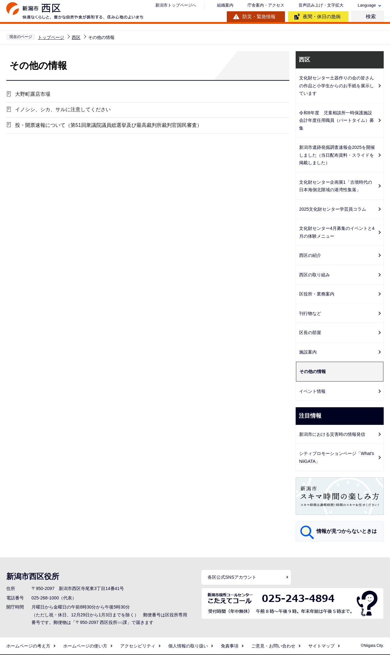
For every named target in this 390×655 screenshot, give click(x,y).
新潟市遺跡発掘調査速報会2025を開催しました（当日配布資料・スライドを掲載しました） (337, 155)
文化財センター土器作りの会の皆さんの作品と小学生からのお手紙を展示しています (336, 85)
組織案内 (225, 5)
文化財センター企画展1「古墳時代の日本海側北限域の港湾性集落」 (335, 186)
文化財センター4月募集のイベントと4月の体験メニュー (337, 232)
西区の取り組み (314, 274)
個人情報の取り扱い (188, 645)
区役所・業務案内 (316, 293)
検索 (371, 16)
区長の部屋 (310, 332)
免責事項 (229, 645)
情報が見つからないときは (346, 531)
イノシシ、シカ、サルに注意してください (62, 110)
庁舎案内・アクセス (266, 5)
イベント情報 (312, 391)
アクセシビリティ (137, 645)
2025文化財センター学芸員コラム (332, 209)
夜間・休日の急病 (322, 16)
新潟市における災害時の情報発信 (332, 434)
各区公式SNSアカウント (232, 577)
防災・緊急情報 (259, 16)
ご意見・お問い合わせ (273, 645)
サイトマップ (321, 645)
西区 (76, 37)
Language (367, 5)
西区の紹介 (310, 255)
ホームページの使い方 (85, 645)
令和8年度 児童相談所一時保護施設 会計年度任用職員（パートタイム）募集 (337, 120)
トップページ (51, 37)
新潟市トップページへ (175, 5)
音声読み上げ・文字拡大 (320, 5)
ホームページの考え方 (28, 645)
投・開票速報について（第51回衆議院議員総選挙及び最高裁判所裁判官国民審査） (107, 126)
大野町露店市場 (31, 94)
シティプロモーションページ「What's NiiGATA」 (336, 457)
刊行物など (310, 313)
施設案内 (308, 352)
